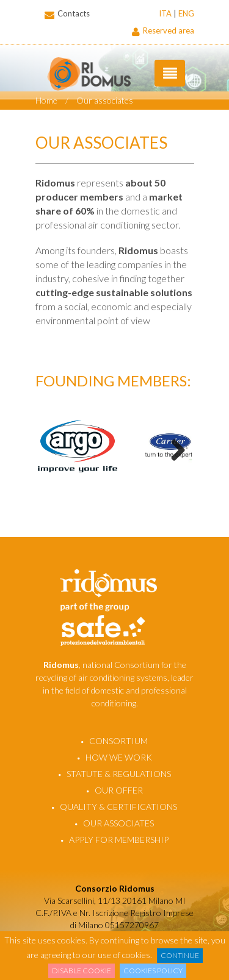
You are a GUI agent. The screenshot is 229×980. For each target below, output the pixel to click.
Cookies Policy (153, 970)
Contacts (62, 13)
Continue (180, 955)
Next (173, 449)
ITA (165, 13)
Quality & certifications (118, 806)
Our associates (104, 100)
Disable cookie (81, 970)
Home (46, 100)
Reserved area (163, 30)
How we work (118, 757)
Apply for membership (119, 839)
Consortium (118, 741)
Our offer (119, 790)
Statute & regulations (119, 774)
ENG (186, 13)
